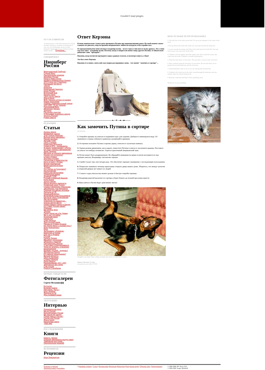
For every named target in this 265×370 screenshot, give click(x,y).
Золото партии (50, 182)
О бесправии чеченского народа (57, 114)
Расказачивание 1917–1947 (55, 263)
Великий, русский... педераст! (56, 251)
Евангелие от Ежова (52, 233)
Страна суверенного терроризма (57, 187)
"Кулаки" (47, 167)
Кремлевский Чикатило (53, 89)
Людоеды (47, 111)
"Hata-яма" (48, 324)
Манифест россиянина (53, 240)
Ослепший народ (51, 217)
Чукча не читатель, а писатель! (56, 247)
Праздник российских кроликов (56, 190)
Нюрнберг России (51, 77)
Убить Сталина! (50, 143)
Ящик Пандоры (50, 151)
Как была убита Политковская (56, 197)
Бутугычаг (48, 286)
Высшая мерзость (51, 256)
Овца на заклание (51, 258)
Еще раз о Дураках (51, 235)
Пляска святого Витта (53, 203)
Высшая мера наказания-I (54, 137)
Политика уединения (51, 366)
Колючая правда (50, 288)
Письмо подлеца (50, 139)
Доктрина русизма (51, 159)
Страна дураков (50, 157)
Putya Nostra (49, 180)
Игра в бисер (49, 98)
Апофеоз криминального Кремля (57, 80)
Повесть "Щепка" (51, 338)
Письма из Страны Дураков (55, 224)
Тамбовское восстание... (54, 341)
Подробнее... (60, 51)
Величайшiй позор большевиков (57, 196)
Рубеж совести (50, 118)
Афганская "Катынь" (52, 109)
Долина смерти (50, 132)
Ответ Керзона (50, 220)
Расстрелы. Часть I (51, 290)
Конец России (49, 91)
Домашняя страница (85, 366)
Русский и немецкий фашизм (56, 178)
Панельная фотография (53, 173)
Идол (46, 229)
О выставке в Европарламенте (56, 245)
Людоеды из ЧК (50, 192)
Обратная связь (145, 366)
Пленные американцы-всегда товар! (59, 340)
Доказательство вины (52, 309)
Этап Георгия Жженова (53, 135)
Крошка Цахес (50, 95)
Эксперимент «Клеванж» (54, 231)
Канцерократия (50, 249)
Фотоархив (113, 366)
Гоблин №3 (48, 219)
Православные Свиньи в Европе (57, 205)
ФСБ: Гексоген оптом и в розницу (57, 100)
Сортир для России (51, 318)
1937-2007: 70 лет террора (55, 105)
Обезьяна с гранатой (52, 242)
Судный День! (49, 73)
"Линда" (47, 86)
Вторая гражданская (52, 164)
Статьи (95, 366)
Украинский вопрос (51, 194)
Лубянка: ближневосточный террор (58, 103)
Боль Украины (49, 291)
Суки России (49, 266)
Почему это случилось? (53, 155)
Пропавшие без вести (53, 84)
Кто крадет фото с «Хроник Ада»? (58, 226)
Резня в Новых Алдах (52, 79)
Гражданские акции (132, 366)
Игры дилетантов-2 (51, 228)
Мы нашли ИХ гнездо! (53, 315)
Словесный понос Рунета (54, 185)
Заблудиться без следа (53, 265)
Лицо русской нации (52, 222)
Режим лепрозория (51, 102)
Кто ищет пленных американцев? (57, 150)
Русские (47, 236)
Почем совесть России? (53, 316)
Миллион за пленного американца (58, 153)
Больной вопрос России (53, 313)
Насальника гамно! (51, 322)
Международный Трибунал (55, 72)
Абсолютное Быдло (52, 252)
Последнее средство (52, 112)
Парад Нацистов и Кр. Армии (56, 213)
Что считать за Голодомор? (55, 169)
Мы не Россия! (50, 311)
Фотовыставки (104, 366)
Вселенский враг (50, 93)
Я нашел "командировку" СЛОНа (57, 148)
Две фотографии (50, 199)
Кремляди (48, 88)
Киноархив (121, 366)
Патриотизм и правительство (56, 160)
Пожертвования (156, 366)
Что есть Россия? (51, 116)
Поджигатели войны (52, 174)
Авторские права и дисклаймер (54, 368)
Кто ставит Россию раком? (54, 206)
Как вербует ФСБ (51, 210)
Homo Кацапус (50, 261)
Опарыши (48, 208)
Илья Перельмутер (51, 357)
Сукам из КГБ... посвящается (55, 146)
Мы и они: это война (52, 215)
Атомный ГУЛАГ (50, 176)
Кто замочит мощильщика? (55, 254)
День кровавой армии (52, 295)
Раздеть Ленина (50, 238)
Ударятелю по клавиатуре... (55, 201)
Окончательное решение (54, 75)
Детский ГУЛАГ (50, 141)
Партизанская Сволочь (53, 243)
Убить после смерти (52, 96)
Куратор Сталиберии (52, 268)
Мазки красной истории (53, 166)
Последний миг (50, 171)
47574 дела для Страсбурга (55, 82)
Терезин (47, 212)
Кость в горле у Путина (53, 162)
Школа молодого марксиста (55, 183)
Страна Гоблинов (51, 259)
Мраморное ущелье (52, 134)
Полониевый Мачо (51, 107)
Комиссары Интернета (53, 144)
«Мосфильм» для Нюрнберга (56, 189)
